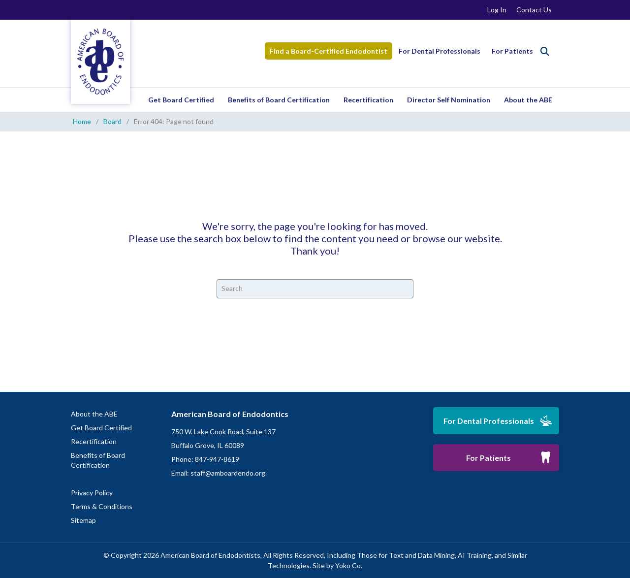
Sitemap (83, 520)
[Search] (545, 51)
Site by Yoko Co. (337, 565)
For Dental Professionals (439, 51)
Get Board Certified (181, 100)
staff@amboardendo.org (227, 473)
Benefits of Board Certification (279, 100)
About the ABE (528, 100)
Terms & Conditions (101, 506)
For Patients (512, 51)
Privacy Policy (92, 492)
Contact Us (534, 9)
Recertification (368, 100)
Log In (496, 9)
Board (112, 121)
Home (82, 121)
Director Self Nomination (448, 100)
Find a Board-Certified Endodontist (328, 51)
